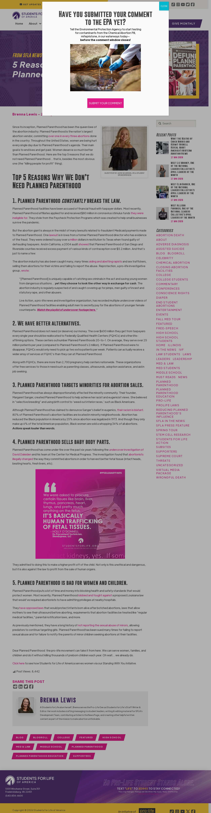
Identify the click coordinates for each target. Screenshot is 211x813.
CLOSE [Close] (164, 6)
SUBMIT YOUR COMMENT (105, 103)
